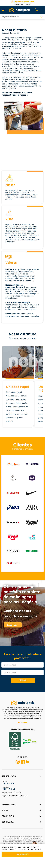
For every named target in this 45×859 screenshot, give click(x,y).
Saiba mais (22, 722)
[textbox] (22, 16)
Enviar (22, 680)
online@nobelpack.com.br (11, 792)
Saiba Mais (12, 625)
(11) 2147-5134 (8, 789)
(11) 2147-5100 (8, 783)
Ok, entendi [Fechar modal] (22, 854)
